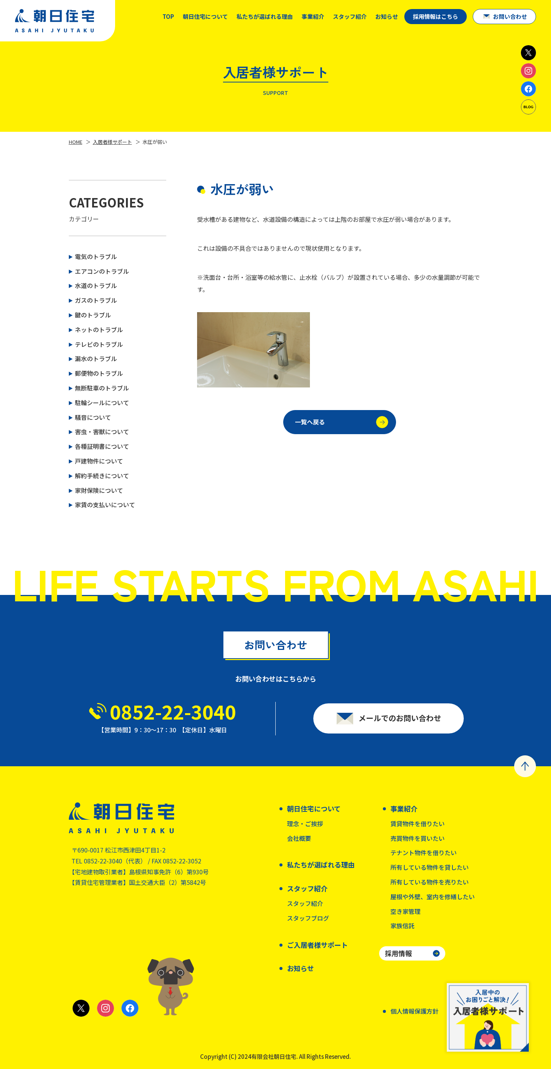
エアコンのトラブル (102, 271)
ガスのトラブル (96, 300)
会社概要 (299, 838)
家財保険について (99, 490)
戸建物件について (99, 460)
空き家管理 (405, 911)
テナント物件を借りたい (423, 852)
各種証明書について (102, 446)
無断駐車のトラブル (102, 387)
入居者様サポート (112, 141)
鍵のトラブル (93, 314)
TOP (168, 16)
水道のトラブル (96, 285)
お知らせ (386, 16)
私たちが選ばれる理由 (265, 16)
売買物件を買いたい (417, 838)
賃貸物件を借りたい (417, 823)
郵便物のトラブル (99, 373)
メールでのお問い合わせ (399, 723)
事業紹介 (313, 16)
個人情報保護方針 (414, 1011)
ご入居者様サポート (317, 945)
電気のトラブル (96, 256)
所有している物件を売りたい (429, 881)
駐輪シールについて (102, 402)
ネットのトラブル (99, 329)
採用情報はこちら (435, 16)
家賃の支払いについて (105, 504)
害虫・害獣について (102, 431)
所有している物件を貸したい (429, 867)
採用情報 (398, 953)
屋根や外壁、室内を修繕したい (432, 896)
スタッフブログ (308, 918)
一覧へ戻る (341, 427)
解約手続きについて (102, 475)
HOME (75, 141)
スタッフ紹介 (305, 903)
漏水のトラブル (96, 358)
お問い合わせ (510, 16)
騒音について (93, 417)
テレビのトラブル (99, 344)
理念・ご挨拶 (305, 823)
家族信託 (402, 925)
